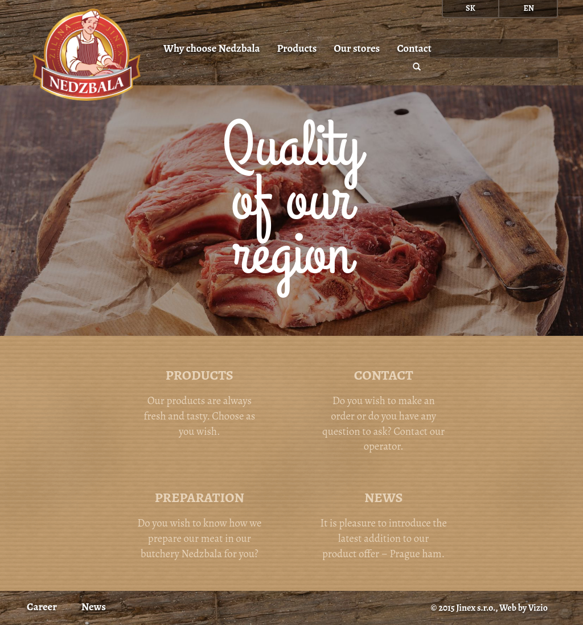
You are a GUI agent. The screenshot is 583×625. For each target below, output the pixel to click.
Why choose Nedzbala (211, 48)
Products (297, 48)
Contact (414, 48)
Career (42, 606)
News (93, 606)
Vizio (538, 608)
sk (470, 8)
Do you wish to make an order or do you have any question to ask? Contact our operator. (383, 409)
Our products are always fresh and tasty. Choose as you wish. (199, 401)
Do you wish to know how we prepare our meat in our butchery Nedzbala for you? (199, 524)
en (528, 8)
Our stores (357, 48)
